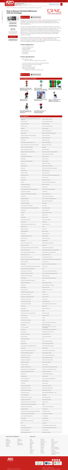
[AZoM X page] (18, 5)
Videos (31, 447)
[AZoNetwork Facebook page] (17, 5)
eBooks (31, 446)
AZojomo (42, 447)
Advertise (53, 446)
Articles (31, 440)
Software (31, 453)
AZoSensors (19, 439)
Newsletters (53, 443)
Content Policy (53, 451)
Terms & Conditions (54, 447)
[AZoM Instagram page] (20, 5)
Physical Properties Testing (22, 7)
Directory (31, 1)
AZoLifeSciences (20, 444)
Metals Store (32, 450)
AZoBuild (7, 444)
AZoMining (8, 446)
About (52, 439)
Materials (42, 443)
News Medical (19, 443)
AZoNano (7, 439)
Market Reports (43, 441)
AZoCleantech (8, 441)
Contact (52, 444)
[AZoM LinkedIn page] (52, 460)
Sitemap (52, 450)
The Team (42, 453)
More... (60, 1)
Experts (42, 450)
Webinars (42, 439)
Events (31, 448)
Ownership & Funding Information (55, 454)
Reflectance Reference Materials (31, 64)
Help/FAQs (42, 451)
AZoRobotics (8, 440)
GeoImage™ (39, 20)
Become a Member (54, 441)
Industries (42, 446)
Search (52, 440)
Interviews (42, 440)
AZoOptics (7, 443)
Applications (43, 444)
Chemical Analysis (14, 7)
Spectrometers (39, 7)
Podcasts (42, 448)
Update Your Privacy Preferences (13, 468)
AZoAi (18, 441)
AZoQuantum (19, 440)
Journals (31, 451)
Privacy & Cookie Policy (55, 448)
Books (31, 444)
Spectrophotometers (31, 7)
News (31, 439)
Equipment (32, 443)
